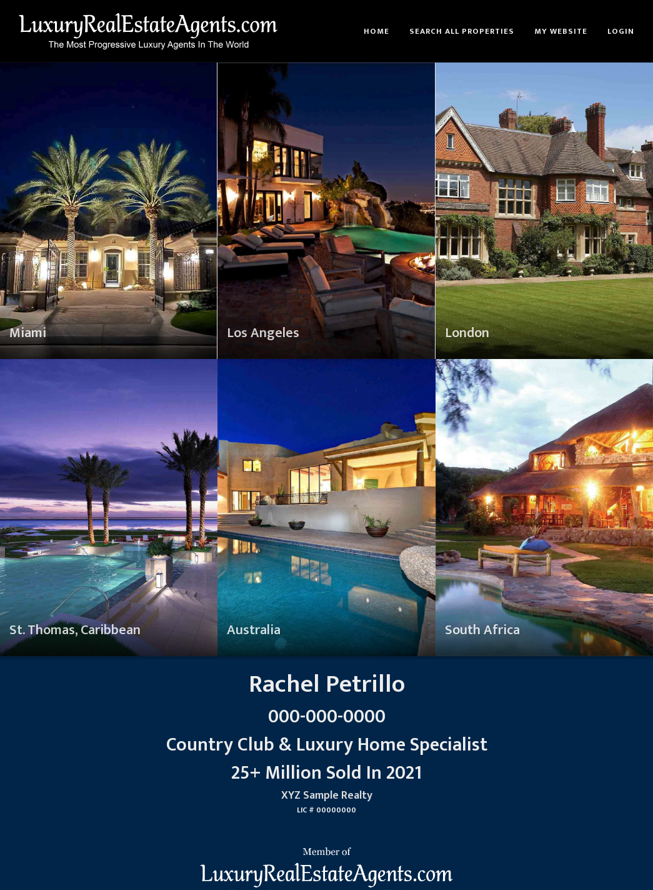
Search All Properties (461, 31)
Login (620, 31)
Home (376, 31)
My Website (560, 31)
